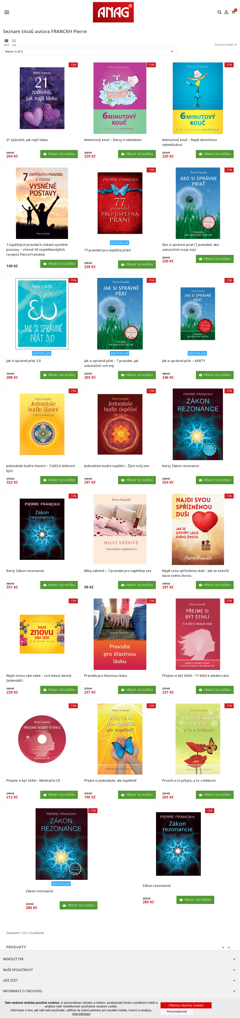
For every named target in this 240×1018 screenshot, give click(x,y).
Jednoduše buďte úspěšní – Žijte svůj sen (116, 466)
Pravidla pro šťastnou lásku (105, 675)
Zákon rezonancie (157, 885)
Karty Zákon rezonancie (25, 570)
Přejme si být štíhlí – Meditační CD (33, 780)
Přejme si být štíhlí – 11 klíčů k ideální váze (195, 675)
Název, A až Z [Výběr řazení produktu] (90, 51)
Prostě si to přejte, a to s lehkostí (189, 780)
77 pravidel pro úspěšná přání (107, 250)
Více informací (81, 1014)
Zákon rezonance (39, 891)
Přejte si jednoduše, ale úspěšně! (110, 780)
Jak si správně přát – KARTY (183, 361)
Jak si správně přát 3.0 (23, 361)
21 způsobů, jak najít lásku (27, 140)
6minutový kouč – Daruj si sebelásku (113, 140)
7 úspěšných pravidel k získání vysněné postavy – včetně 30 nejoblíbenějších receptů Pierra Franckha (37, 249)
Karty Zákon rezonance (180, 466)
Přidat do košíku (59, 154)
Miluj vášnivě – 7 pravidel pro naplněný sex (117, 570)
